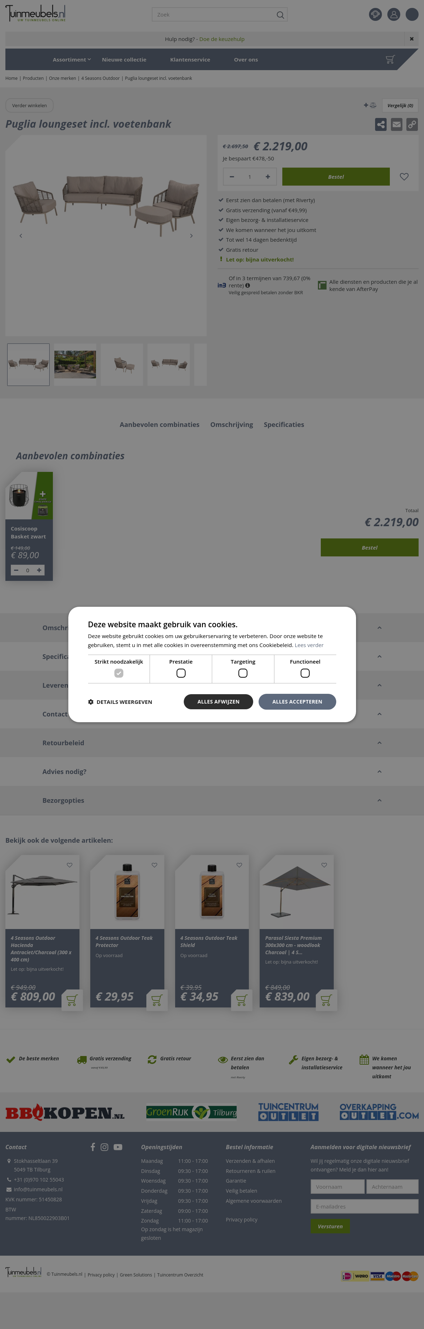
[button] (120, 702)
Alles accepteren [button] (297, 701)
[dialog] (212, 664)
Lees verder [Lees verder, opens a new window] (309, 644)
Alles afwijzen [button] (218, 701)
